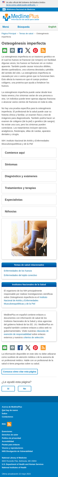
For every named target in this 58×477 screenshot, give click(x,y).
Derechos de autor (10, 435)
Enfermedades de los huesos (18, 271)
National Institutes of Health (14, 467)
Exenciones (7, 431)
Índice (4, 413)
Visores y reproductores (12, 448)
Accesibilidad (8, 441)
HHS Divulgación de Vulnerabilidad (17, 451)
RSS (6, 424)
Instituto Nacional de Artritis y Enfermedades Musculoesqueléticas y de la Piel (25, 300)
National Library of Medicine (14, 458)
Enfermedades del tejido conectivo (20, 275)
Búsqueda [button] (26, 27)
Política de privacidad (11, 438)
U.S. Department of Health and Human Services (22, 464)
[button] (51, 153)
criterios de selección (33, 337)
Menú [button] (7, 27)
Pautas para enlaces (11, 445)
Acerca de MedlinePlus (12, 407)
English (52, 27)
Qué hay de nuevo (10, 410)
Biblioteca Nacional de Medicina (21, 9)
